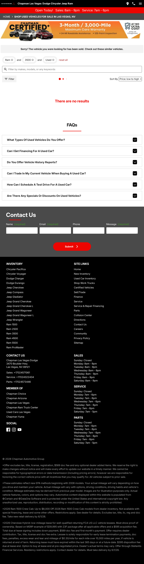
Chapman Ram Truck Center (22, 401)
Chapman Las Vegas (17, 397)
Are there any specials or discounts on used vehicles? (72, 180)
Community (79, 323)
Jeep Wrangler (15, 310)
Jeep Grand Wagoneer (18, 300)
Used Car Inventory (83, 268)
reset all (60, 42)
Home (7, 16)
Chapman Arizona (16, 392)
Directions (79, 310)
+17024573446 (21, 375)
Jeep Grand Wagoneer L (19, 305)
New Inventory (81, 264)
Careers (77, 319)
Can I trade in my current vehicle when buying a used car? (72, 159)
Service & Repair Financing (87, 296)
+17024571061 (21, 366)
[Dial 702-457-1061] (132, 3)
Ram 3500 (13, 323)
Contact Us (79, 314)
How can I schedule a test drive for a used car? (72, 169)
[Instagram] (15, 427)
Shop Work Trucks (83, 273)
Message (115, 211)
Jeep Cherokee (15, 277)
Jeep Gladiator (15, 287)
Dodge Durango (15, 273)
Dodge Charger (15, 268)
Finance (78, 287)
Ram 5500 (13, 333)
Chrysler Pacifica (16, 259)
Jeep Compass (14, 282)
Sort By (112, 62)
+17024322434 (23, 371)
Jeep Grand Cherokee (18, 291)
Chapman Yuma (15, 410)
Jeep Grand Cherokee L (19, 296)
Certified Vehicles (82, 277)
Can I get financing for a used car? (72, 137)
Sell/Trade (79, 282)
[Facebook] (9, 427)
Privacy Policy (81, 328)
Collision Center (82, 305)
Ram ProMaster (15, 337)
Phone (76, 213)
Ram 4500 (13, 328)
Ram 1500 (13, 314)
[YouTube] (20, 427)
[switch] (139, 3)
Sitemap (78, 333)
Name (15, 213)
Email (48, 213)
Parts (76, 300)
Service (77, 291)
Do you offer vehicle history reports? (72, 148)
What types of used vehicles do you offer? (72, 127)
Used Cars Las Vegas (18, 406)
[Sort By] (129, 62)
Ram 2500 (13, 319)
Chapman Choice (16, 387)
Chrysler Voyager (16, 264)
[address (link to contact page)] (126, 3)
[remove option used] (47, 42)
